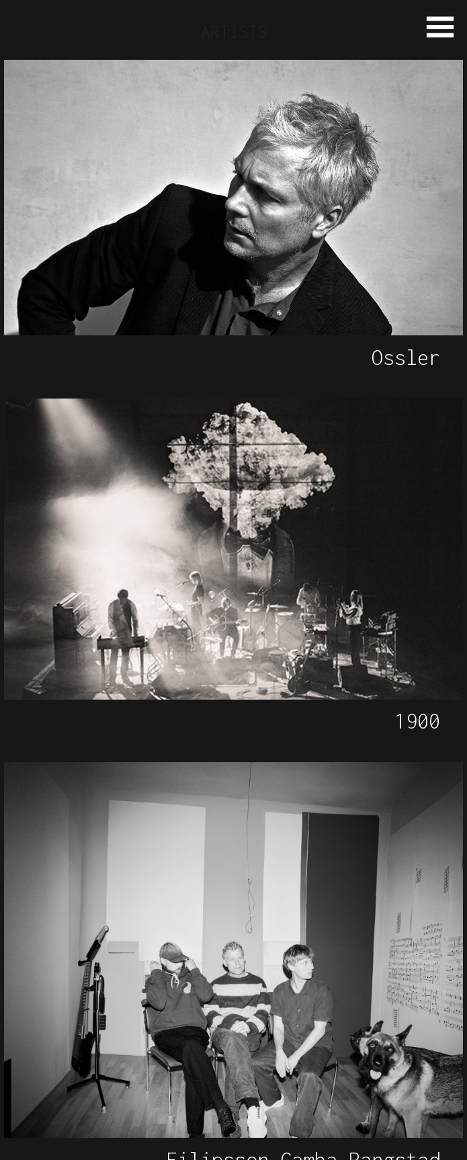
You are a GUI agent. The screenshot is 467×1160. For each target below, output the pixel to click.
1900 (417, 720)
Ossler (406, 357)
